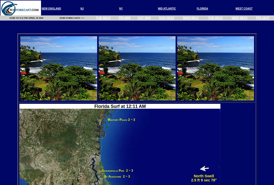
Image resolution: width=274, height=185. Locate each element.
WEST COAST (244, 8)
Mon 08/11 (191, 18)
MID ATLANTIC (167, 8)
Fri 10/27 (263, 18)
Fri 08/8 (124, 18)
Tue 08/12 (103, 18)
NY (121, 8)
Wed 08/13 (239, 18)
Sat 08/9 (144, 18)
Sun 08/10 (166, 18)
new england (51, 8)
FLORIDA (202, 8)
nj (82, 8)
